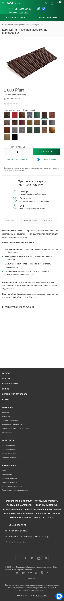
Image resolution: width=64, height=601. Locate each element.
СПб (21, 12)
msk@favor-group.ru (18, 531)
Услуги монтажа (48, 18)
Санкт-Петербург (15, 542)
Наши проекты (10, 384)
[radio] (7, 115)
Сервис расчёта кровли (15, 394)
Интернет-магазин (15, 18)
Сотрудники (6, 432)
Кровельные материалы (19, 505)
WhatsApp (32, 558)
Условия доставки (9, 449)
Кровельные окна (13, 509)
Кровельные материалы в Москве (18, 570)
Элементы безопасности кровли (43, 509)
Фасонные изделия (20, 517)
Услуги (5, 389)
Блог (4, 470)
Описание (10, 221)
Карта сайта (32, 578)
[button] (7, 152)
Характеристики (29, 221)
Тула (26, 12)
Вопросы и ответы (9, 482)
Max (39, 558)
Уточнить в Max (46, 159)
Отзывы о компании (10, 420)
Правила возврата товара (12, 457)
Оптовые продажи (9, 478)
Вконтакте (18, 558)
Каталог (6, 373)
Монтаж (6, 378)
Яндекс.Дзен (46, 558)
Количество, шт (18, 147)
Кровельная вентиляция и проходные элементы (32, 501)
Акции (5, 399)
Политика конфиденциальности (15, 490)
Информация (9, 465)
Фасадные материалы (48, 513)
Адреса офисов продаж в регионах (16, 428)
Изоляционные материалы (18, 513)
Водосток (39, 517)
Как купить (49, 221)
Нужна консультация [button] (17, 159)
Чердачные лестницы (46, 505)
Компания (7, 407)
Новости (5, 412)
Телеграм (25, 558)
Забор (50, 517)
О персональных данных (12, 486)
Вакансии (6, 416)
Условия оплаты (8, 445)
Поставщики (7, 474)
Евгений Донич (41, 595)
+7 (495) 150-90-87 (20, 8)
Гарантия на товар (9, 453)
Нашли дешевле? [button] (13, 99)
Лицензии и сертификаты (12, 424)
